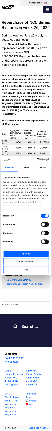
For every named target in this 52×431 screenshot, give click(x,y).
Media (7, 370)
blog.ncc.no (10, 411)
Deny (26, 269)
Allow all (26, 254)
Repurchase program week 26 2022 (25, 284)
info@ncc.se (11, 361)
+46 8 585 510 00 (13, 358)
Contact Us (31, 384)
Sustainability (11, 381)
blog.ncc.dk (10, 414)
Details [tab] (26, 167)
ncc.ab (31, 393)
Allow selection (26, 261)
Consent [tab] (9, 167)
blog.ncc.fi (9, 407)
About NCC (31, 381)
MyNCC (8, 393)
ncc (29, 397)
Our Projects (32, 377)
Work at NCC (10, 377)
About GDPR (10, 400)
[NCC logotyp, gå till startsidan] (8, 6)
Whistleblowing (12, 397)
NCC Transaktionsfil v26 (19, 280)
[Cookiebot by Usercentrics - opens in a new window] (37, 160)
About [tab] (43, 167)
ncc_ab (31, 400)
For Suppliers (11, 384)
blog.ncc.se (10, 404)
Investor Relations (13, 374)
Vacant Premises (34, 374)
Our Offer (31, 370)
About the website (38, 428)
